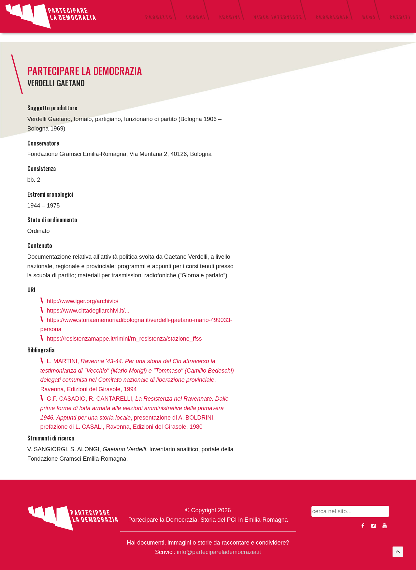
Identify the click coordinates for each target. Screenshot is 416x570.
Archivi (229, 17)
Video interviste (278, 17)
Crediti (400, 17)
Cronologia (332, 17)
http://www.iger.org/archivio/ (83, 301)
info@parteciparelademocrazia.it (219, 552)
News (369, 17)
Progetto (159, 17)
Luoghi (196, 17)
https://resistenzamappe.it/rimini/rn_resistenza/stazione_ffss (124, 338)
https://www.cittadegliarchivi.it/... (88, 310)
